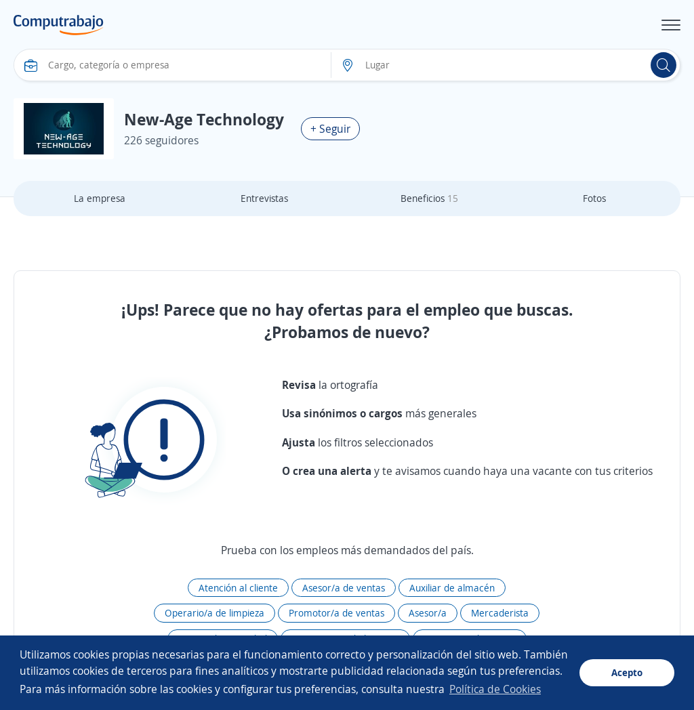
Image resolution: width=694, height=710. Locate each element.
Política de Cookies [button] (495, 689)
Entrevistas (264, 198)
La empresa (99, 198)
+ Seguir (330, 128)
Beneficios (429, 198)
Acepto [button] (626, 672)
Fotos (594, 198)
